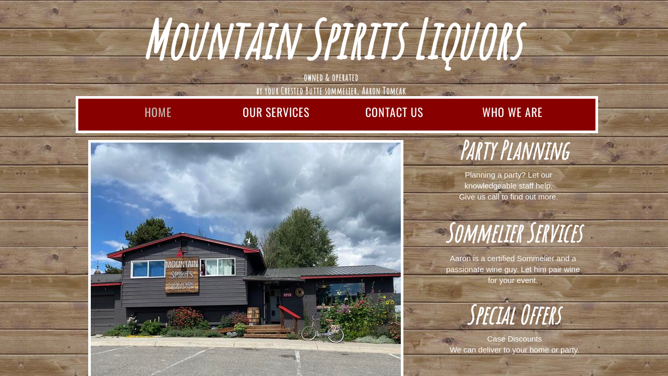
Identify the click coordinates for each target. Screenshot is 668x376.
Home (158, 111)
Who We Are (512, 111)
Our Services (276, 111)
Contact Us (394, 111)
